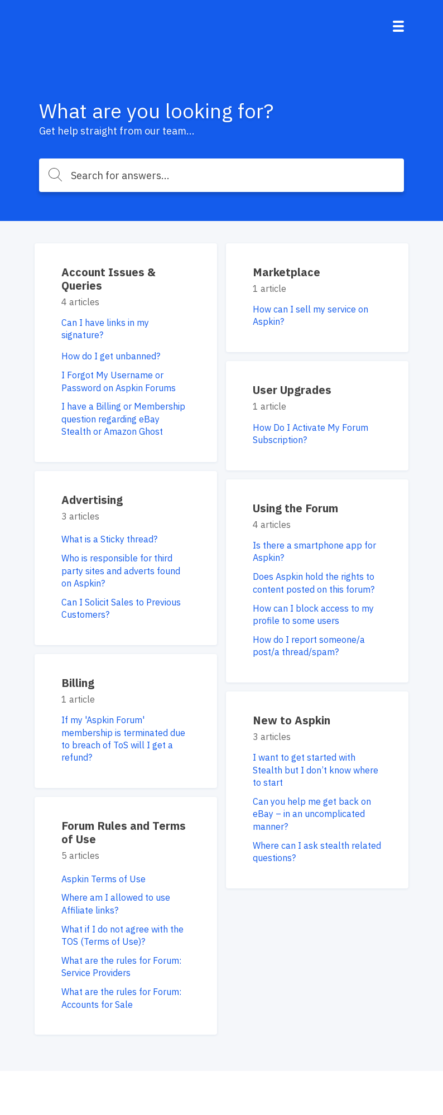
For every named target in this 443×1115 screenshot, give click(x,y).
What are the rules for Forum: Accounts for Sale (121, 998)
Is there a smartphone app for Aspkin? (314, 551)
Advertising (92, 499)
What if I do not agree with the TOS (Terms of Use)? (122, 935)
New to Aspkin (291, 720)
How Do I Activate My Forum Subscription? (310, 433)
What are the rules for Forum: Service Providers (121, 966)
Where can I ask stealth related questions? (317, 851)
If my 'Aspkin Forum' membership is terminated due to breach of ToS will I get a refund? (123, 738)
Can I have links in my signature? (105, 328)
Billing (77, 682)
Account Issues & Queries (108, 279)
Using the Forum (295, 508)
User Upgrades (292, 389)
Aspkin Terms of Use (103, 879)
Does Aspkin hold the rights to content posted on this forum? (313, 582)
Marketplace (286, 272)
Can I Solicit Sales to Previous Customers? (121, 608)
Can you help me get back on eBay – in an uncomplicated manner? (312, 814)
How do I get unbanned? (110, 356)
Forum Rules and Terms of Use (123, 832)
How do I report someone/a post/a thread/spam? (309, 645)
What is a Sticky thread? (109, 539)
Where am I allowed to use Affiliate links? (115, 903)
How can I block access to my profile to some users (313, 614)
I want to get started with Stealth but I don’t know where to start (315, 770)
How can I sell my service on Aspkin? (310, 315)
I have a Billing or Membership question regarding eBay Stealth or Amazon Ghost (123, 419)
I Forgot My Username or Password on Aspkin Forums (118, 381)
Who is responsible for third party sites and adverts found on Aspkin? (120, 570)
